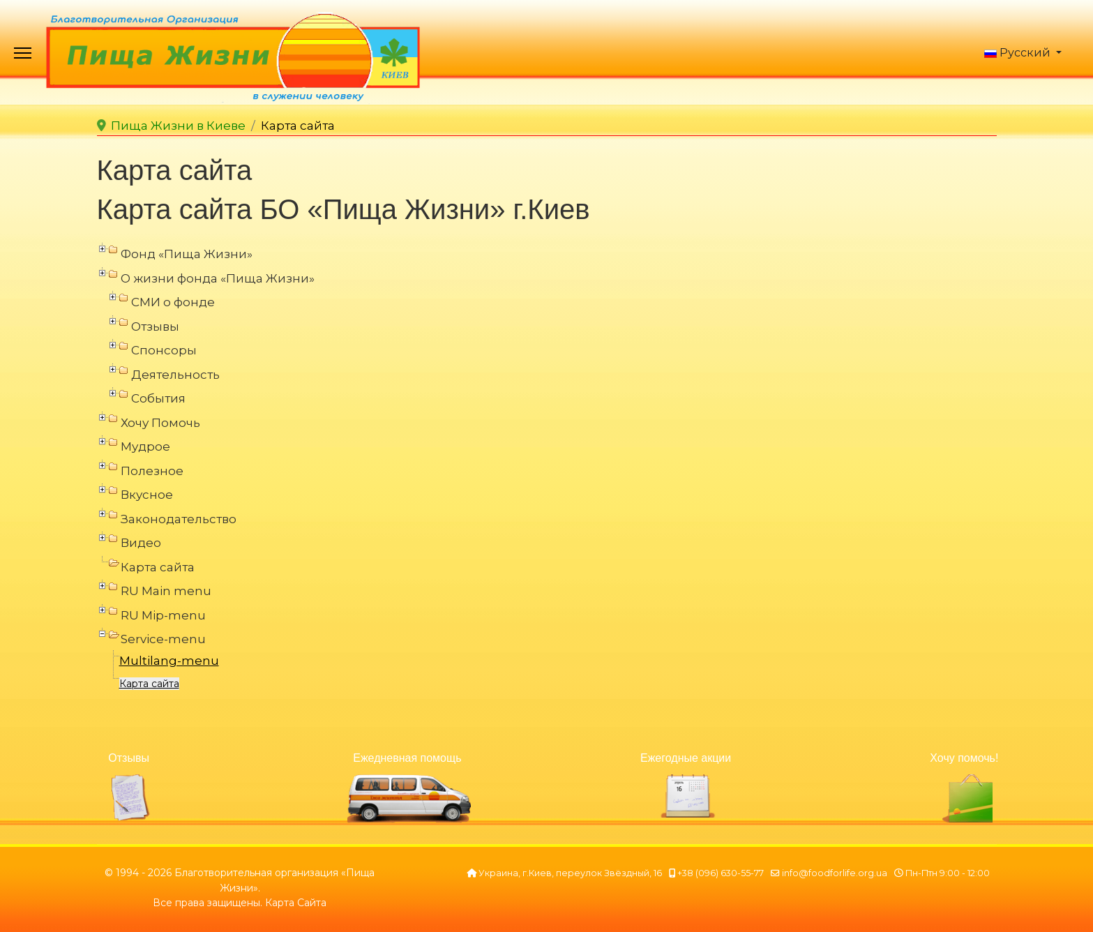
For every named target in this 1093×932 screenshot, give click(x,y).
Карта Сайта (295, 902)
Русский (1017, 52)
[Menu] (22, 55)
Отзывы (128, 758)
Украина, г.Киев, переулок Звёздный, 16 (570, 873)
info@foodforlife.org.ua (834, 873)
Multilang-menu (169, 661)
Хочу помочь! (964, 758)
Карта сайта (149, 683)
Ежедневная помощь (407, 758)
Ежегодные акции (685, 758)
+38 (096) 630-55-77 (720, 873)
